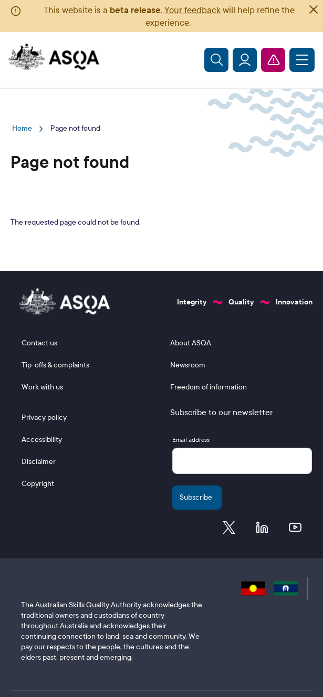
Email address (191, 440)
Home (22, 128)
